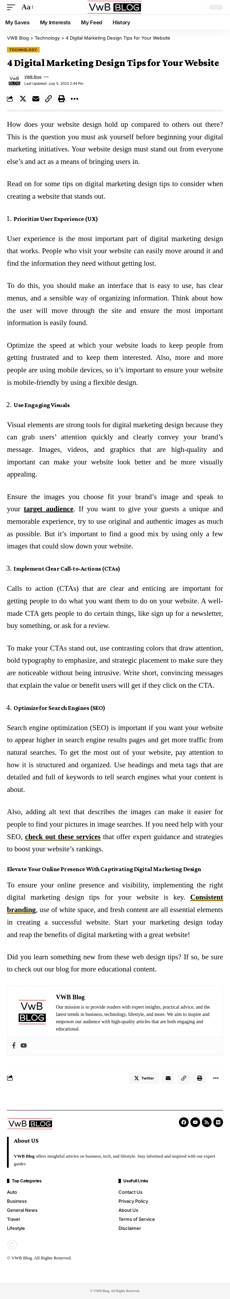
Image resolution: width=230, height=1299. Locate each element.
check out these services (62, 837)
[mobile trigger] (13, 7)
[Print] (61, 99)
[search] (198, 7)
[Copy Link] (49, 99)
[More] (74, 99)
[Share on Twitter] (23, 99)
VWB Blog (32, 77)
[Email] (36, 99)
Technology (23, 50)
